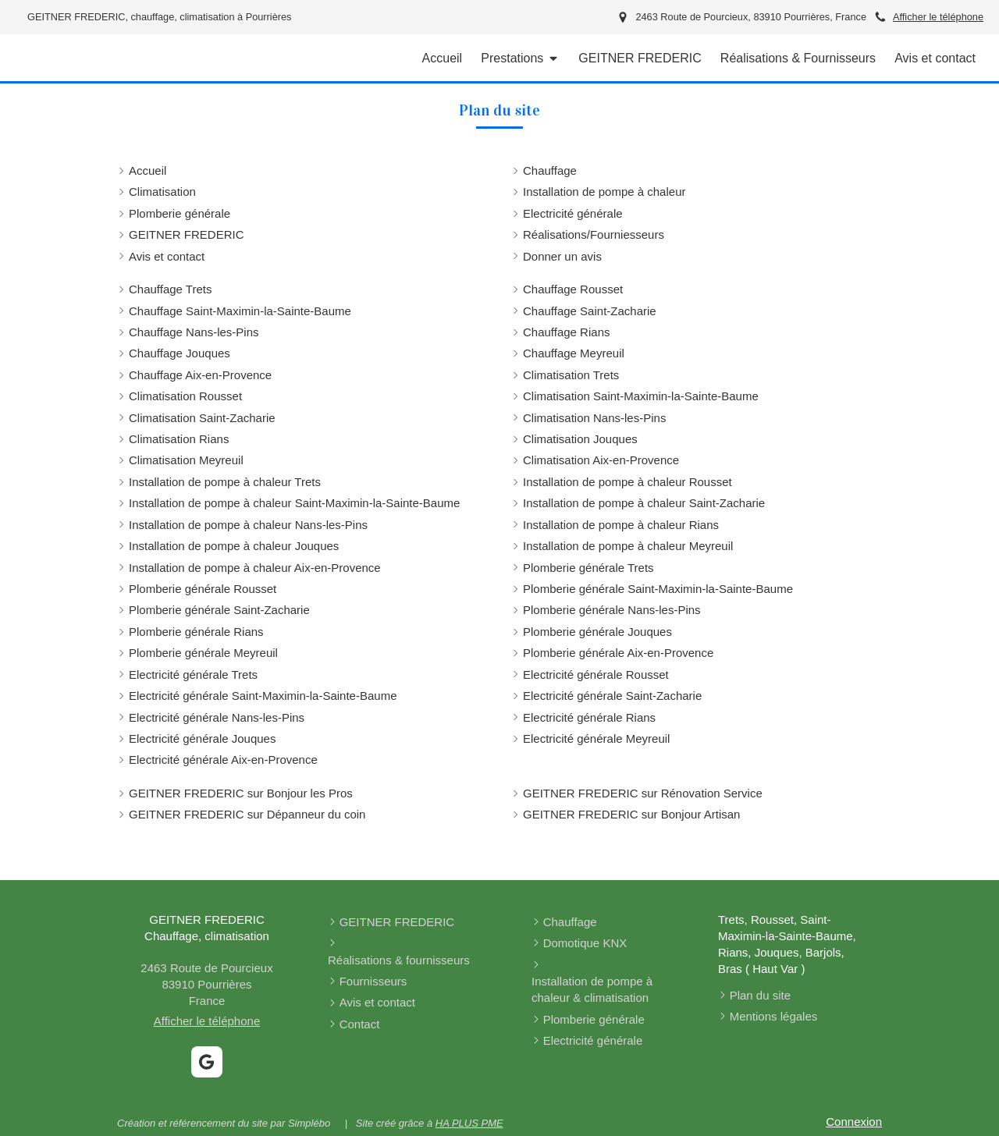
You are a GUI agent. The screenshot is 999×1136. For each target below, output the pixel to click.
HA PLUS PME (469, 1123)
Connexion (854, 1121)
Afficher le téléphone (938, 17)
